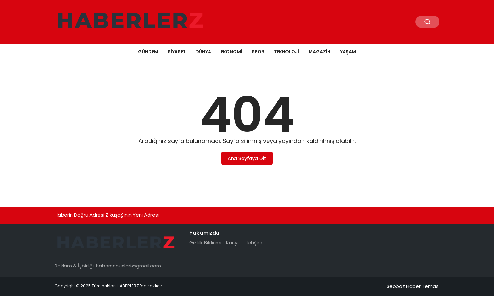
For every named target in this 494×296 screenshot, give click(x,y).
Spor (258, 51)
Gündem (148, 51)
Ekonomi (231, 51)
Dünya (203, 51)
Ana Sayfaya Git (247, 158)
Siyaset (177, 51)
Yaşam (348, 51)
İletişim (253, 242)
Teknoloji (286, 51)
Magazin (319, 51)
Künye (233, 242)
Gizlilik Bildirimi (205, 242)
